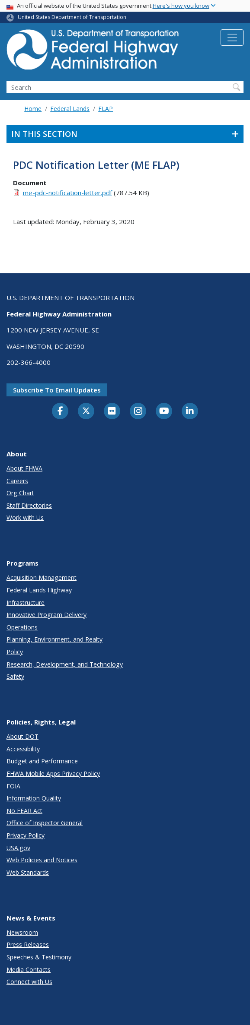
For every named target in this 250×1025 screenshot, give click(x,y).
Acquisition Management (41, 577)
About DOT (22, 736)
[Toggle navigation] (232, 37)
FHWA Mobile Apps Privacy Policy (53, 773)
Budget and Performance (42, 761)
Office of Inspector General (44, 823)
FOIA (13, 786)
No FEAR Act (24, 811)
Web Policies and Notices (41, 860)
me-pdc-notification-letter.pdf (67, 192)
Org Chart (20, 493)
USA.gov (18, 848)
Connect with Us (29, 982)
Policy (14, 652)
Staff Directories (29, 505)
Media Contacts (28, 969)
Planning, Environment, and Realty (54, 639)
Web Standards (27, 872)
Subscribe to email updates (57, 390)
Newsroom (22, 932)
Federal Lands (70, 108)
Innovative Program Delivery (46, 615)
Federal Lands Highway (39, 590)
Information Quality (33, 798)
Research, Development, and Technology (64, 664)
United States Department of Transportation (72, 17)
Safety (15, 676)
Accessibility (23, 749)
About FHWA (24, 468)
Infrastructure (25, 602)
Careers (17, 481)
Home (33, 108)
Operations (22, 627)
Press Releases (27, 944)
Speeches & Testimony (38, 957)
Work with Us (25, 517)
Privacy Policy (25, 835)
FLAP (105, 108)
